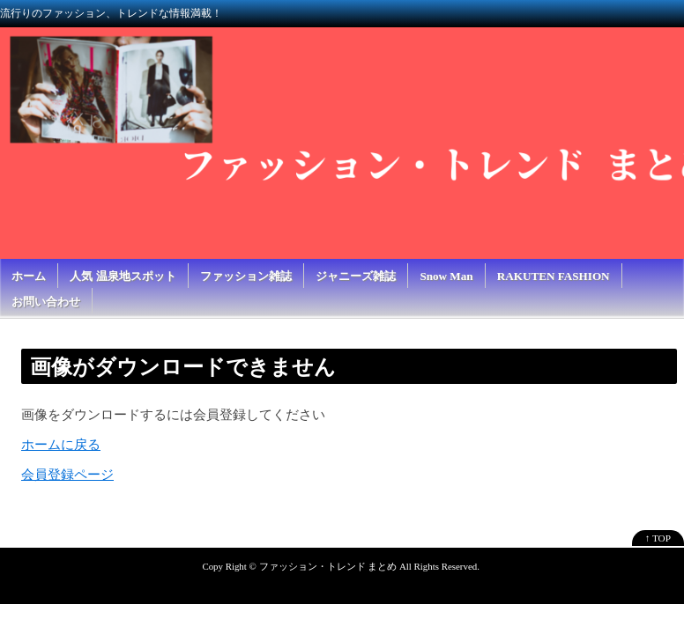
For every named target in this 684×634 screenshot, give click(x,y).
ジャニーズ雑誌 (356, 276)
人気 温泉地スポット (122, 276)
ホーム (28, 276)
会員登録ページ (67, 475)
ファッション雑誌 (246, 276)
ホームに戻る (60, 445)
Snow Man (446, 276)
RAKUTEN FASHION (553, 276)
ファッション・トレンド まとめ (328, 566)
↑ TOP (658, 538)
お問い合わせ (45, 301)
